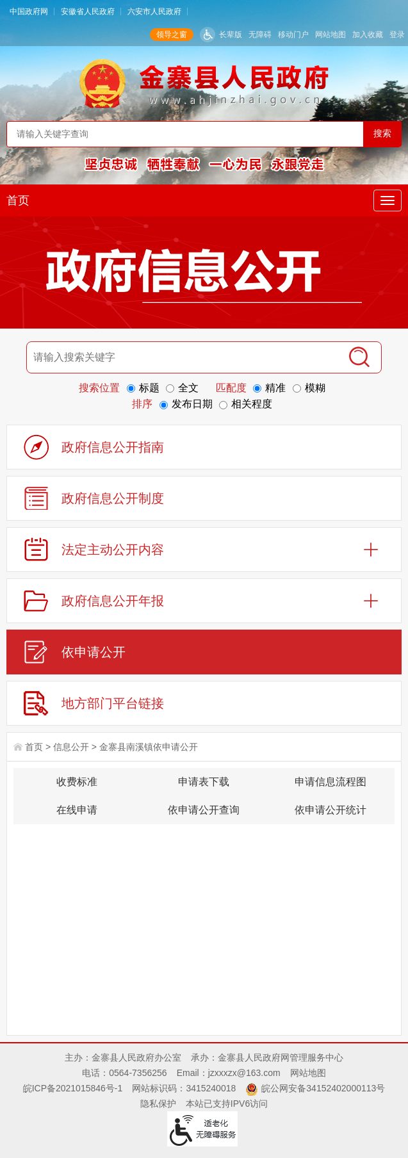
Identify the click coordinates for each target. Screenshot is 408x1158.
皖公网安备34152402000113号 (323, 1088)
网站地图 (330, 34)
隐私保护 (158, 1103)
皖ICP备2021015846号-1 (73, 1088)
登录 (397, 34)
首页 (17, 200)
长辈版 (230, 34)
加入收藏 (367, 34)
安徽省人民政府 (88, 11)
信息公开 (71, 747)
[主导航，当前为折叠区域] (387, 200)
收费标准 (76, 781)
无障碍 (260, 34)
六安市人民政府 (154, 11)
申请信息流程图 (330, 781)
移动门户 (293, 34)
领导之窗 (171, 34)
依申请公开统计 (330, 809)
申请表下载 (203, 781)
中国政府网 (29, 11)
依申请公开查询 (204, 809)
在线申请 (76, 809)
